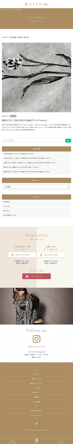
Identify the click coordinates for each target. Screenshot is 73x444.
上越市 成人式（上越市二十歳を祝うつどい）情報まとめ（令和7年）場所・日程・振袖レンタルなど (30, 163)
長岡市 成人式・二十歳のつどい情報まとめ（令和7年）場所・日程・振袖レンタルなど (26, 172)
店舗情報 (36, 397)
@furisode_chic (36, 346)
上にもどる (61, 442)
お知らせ (6, 211)
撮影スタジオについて (36, 383)
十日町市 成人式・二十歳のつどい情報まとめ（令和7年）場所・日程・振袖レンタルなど (27, 158)
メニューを (11, 441)
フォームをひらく (37, 276)
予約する (36, 442)
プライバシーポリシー (37, 415)
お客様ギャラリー (36, 392)
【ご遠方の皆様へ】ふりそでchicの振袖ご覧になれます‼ (19, 154)
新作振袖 (7, 202)
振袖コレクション (36, 379)
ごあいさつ (36, 374)
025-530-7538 (51, 254)
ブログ (6, 206)
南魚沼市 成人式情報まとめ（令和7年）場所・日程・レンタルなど (21, 167)
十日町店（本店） (19, 246)
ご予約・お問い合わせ (37, 411)
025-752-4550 (22, 254)
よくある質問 (36, 402)
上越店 (48, 246)
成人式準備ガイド (9, 215)
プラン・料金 (36, 388)
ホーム (36, 369)
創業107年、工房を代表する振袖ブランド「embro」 (25, 120)
